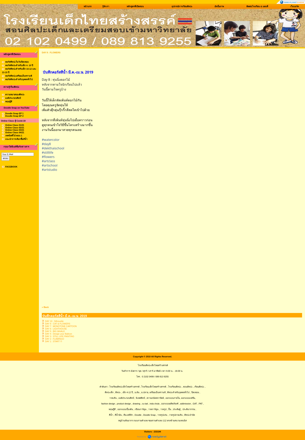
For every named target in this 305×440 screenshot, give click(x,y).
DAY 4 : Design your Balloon (58, 334)
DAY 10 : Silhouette (54, 321)
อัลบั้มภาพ (219, 6)
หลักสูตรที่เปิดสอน (135, 6)
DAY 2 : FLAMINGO (54, 339)
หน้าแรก (88, 6)
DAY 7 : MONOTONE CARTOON (61, 326)
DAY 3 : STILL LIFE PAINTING (59, 336)
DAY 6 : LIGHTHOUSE (56, 329)
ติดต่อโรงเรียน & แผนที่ (257, 6)
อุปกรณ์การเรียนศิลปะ (182, 6)
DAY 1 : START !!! (53, 341)
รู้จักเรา (105, 6)
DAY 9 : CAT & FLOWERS (57, 324)
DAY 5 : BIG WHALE (55, 331)
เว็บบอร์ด (294, 6)
